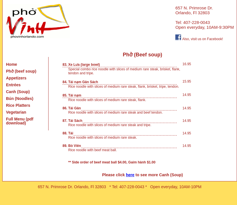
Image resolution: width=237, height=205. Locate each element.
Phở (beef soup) (21, 71)
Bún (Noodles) (19, 98)
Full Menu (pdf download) (19, 121)
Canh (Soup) (18, 91)
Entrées (13, 85)
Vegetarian (16, 112)
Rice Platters (18, 105)
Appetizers (16, 78)
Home (11, 64)
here (130, 175)
